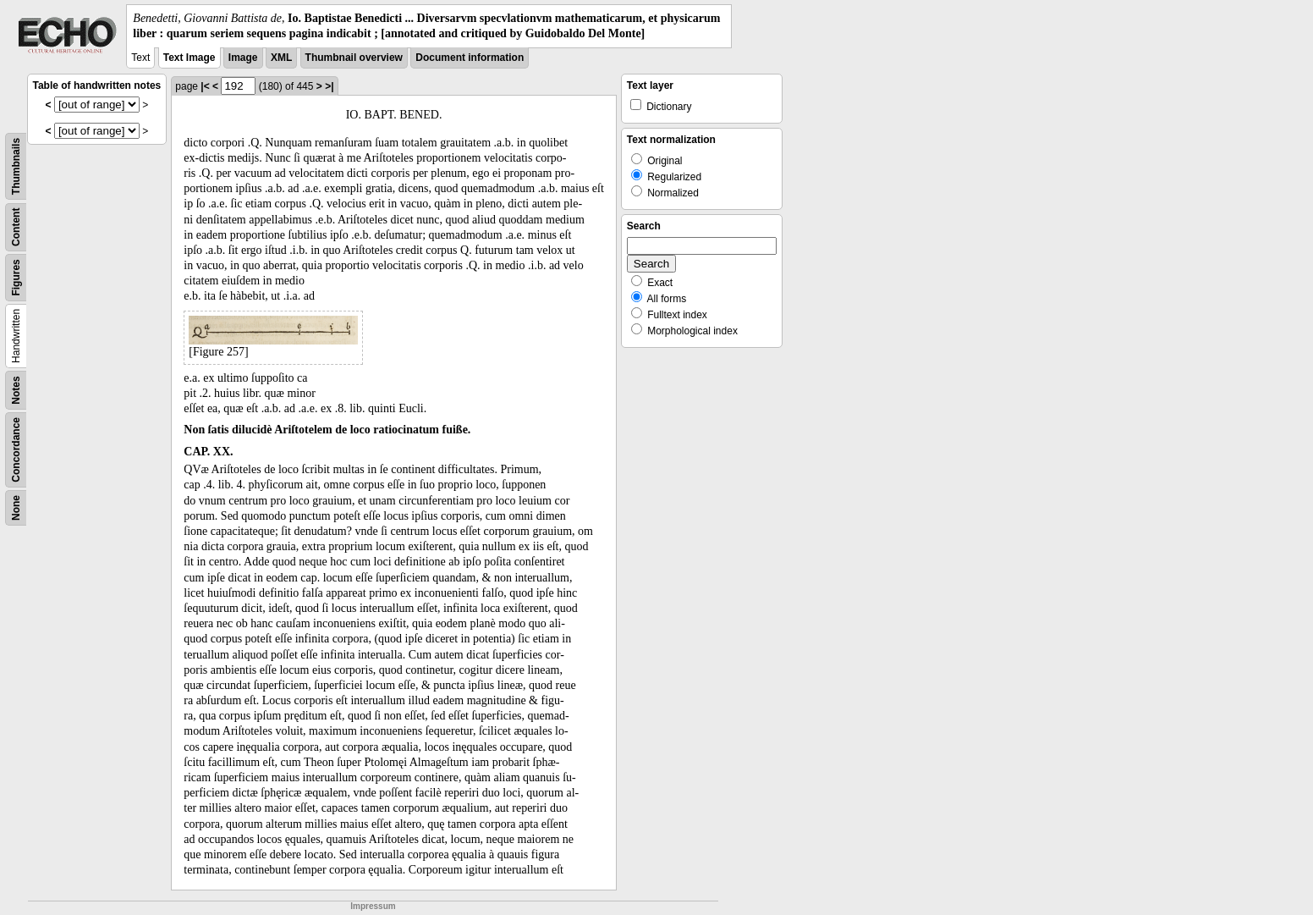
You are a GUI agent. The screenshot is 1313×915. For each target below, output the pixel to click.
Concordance (16, 449)
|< (205, 86)
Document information (469, 57)
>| (329, 86)
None (16, 508)
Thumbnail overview (354, 57)
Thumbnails (16, 166)
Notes (16, 391)
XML (281, 57)
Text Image (189, 57)
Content (16, 227)
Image (243, 57)
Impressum (372, 906)
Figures (16, 278)
